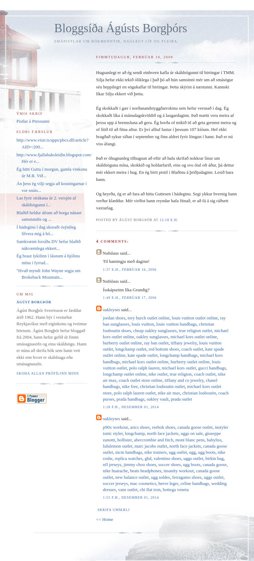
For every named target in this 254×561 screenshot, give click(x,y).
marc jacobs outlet (151, 446)
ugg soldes (160, 477)
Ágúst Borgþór (33, 302)
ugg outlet (178, 452)
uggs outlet (193, 458)
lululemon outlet (117, 446)
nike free (130, 386)
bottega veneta (175, 489)
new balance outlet (132, 477)
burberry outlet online (122, 342)
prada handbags (131, 399)
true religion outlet (195, 330)
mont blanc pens (190, 439)
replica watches (128, 458)
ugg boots (207, 452)
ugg (192, 452)
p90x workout (115, 427)
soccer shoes (169, 464)
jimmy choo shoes (140, 464)
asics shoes (140, 427)
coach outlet (192, 349)
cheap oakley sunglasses (154, 330)
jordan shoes (114, 317)
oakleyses (111, 309)
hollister (124, 439)
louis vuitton (142, 324)
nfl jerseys (112, 464)
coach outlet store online (140, 380)
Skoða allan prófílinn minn (47, 373)
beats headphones (145, 470)
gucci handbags (212, 367)
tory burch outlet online (149, 317)
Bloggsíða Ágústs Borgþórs (120, 28)
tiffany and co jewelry (184, 380)
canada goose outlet (195, 427)
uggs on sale (192, 433)
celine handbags (195, 483)
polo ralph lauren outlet (135, 392)
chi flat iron (150, 489)
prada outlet (181, 399)
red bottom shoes (164, 349)
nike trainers (156, 452)
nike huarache (115, 470)
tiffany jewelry (184, 342)
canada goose (215, 464)
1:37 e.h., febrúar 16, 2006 (130, 269)
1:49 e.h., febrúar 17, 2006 (130, 298)
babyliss (214, 439)
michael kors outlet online (194, 336)
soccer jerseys (115, 483)
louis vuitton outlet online (195, 317)
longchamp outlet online (124, 374)
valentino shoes (168, 458)
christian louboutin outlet (162, 386)
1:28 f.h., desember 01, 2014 (131, 407)
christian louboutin (199, 392)
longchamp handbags (179, 355)
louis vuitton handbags (176, 324)
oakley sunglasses (152, 336)
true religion (181, 374)
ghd (148, 458)
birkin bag (214, 458)
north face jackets (162, 433)
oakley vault (158, 399)
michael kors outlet (179, 367)
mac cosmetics (143, 483)
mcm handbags (128, 452)
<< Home (104, 519)
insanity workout (179, 470)
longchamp (135, 433)
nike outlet (158, 374)
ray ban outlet (156, 342)
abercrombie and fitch (153, 439)
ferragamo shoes (187, 477)
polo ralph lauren (144, 367)
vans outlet (128, 489)
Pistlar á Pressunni (32, 121)
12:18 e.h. (169, 220)
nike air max (169, 392)
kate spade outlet (143, 355)
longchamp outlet (131, 349)
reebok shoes (163, 427)
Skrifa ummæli (113, 510)
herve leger (168, 483)
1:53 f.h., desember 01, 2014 (131, 497)
